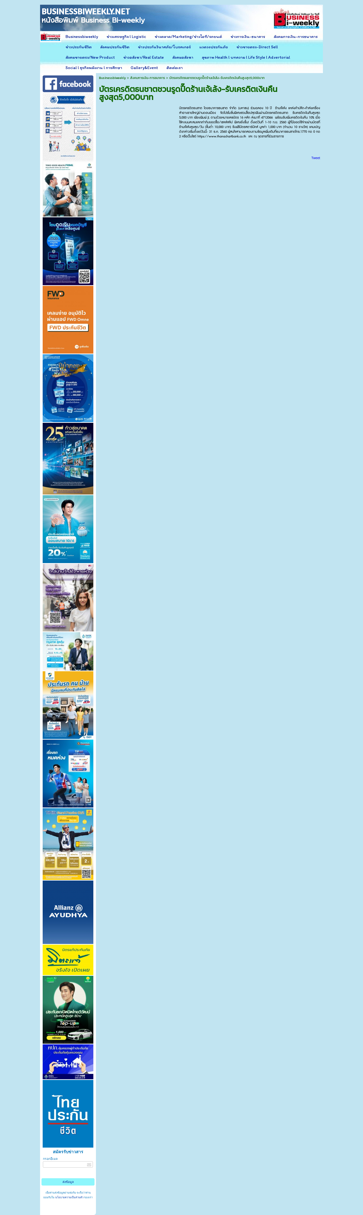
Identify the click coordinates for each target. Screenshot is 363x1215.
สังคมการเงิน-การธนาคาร (147, 77)
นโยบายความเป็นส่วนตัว (69, 1197)
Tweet (315, 158)
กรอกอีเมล (50, 1159)
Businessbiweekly (112, 77)
